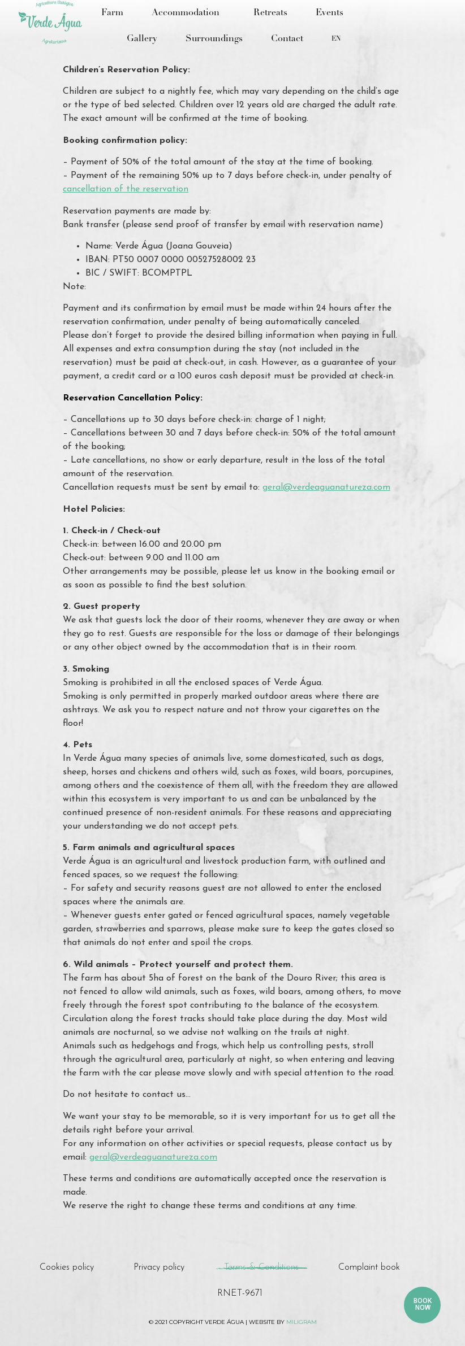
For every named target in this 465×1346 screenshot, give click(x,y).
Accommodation (188, 13)
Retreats (270, 13)
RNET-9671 (239, 1293)
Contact (287, 38)
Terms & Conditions (261, 1267)
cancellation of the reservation (125, 189)
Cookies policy (67, 1267)
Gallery (142, 38)
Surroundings (214, 38)
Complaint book (369, 1267)
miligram (301, 1322)
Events (329, 13)
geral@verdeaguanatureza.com (326, 487)
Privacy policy (159, 1267)
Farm (112, 13)
